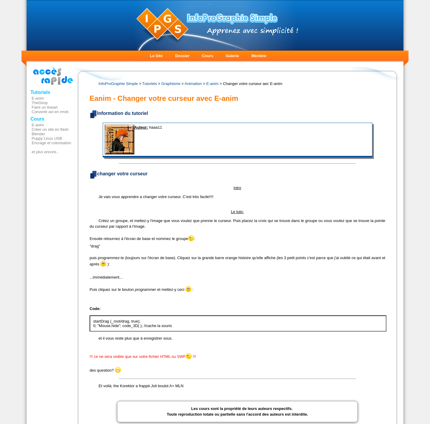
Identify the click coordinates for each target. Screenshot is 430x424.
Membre (258, 56)
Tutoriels (40, 92)
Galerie (232, 56)
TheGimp (39, 103)
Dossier (182, 56)
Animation (193, 83)
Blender (38, 134)
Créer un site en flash (50, 129)
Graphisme (170, 83)
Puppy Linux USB (47, 138)
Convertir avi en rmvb (50, 112)
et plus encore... (45, 152)
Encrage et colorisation (51, 143)
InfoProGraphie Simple (118, 83)
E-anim (38, 98)
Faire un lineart (45, 107)
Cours (207, 56)
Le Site (156, 56)
